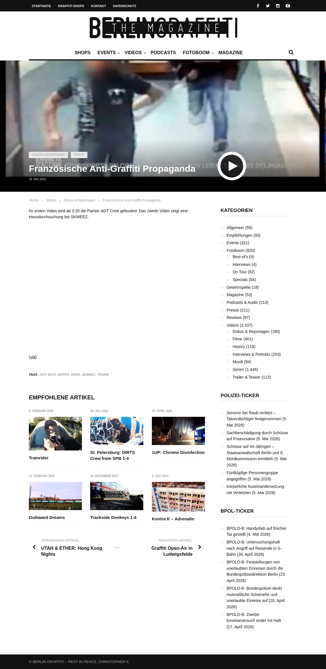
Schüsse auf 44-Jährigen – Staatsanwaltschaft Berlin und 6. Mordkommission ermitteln (255, 452)
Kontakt (98, 6)
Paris (75, 374)
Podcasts (163, 52)
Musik (238, 361)
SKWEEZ (88, 374)
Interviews (242, 264)
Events (107, 52)
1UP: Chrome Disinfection (178, 452)
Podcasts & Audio (242, 302)
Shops (82, 52)
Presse (233, 310)
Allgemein (235, 227)
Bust (52, 374)
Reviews (234, 317)
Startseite (41, 6)
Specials (240, 279)
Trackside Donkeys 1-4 (113, 517)
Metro (63, 374)
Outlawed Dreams (47, 517)
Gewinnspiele (239, 287)
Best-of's (240, 256)
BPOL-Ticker (237, 511)
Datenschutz (124, 6)
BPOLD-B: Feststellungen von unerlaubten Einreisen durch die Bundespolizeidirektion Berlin (255, 568)
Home (34, 200)
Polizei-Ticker (240, 395)
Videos (134, 52)
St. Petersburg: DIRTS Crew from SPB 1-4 (112, 455)
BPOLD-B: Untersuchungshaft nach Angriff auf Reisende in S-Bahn (254, 548)
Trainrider (39, 457)
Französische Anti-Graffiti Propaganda (132, 200)
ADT (43, 374)
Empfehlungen (239, 235)
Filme (237, 339)
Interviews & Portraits (251, 354)
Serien (238, 369)
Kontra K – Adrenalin (173, 518)
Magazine (230, 52)
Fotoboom (197, 52)
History (239, 346)
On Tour (240, 272)
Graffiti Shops (71, 6)
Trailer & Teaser (247, 377)
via (32, 357)
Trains (103, 374)
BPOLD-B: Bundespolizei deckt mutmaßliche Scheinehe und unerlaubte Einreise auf (254, 594)
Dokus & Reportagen (48, 154)
